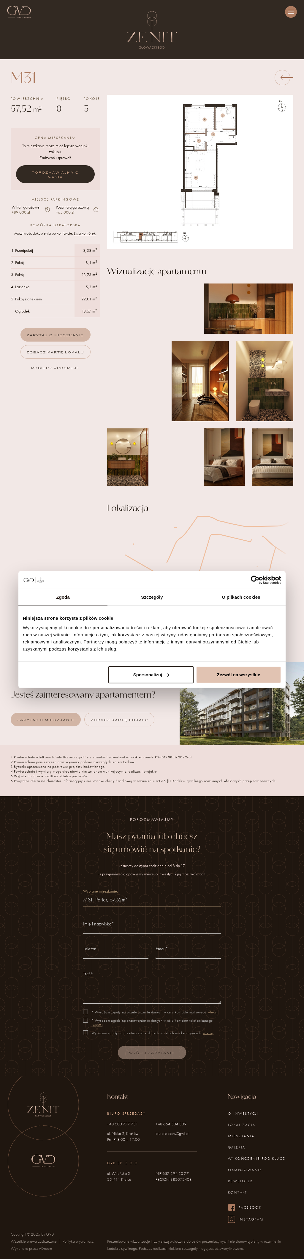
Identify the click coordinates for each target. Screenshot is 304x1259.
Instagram (246, 1219)
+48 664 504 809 (171, 1124)
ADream (45, 1248)
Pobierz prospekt (55, 368)
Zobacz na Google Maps (200, 641)
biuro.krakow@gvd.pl (172, 1133)
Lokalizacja (241, 1124)
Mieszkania (241, 1136)
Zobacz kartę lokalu (55, 352)
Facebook (245, 1207)
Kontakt (237, 1192)
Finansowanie (245, 1169)
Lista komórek (85, 233)
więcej (213, 1018)
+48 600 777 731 (122, 1124)
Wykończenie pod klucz (256, 1158)
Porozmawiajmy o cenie (55, 174)
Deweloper (240, 1181)
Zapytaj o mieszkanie (55, 335)
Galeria (237, 1147)
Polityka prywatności (78, 1241)
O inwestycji (243, 1113)
